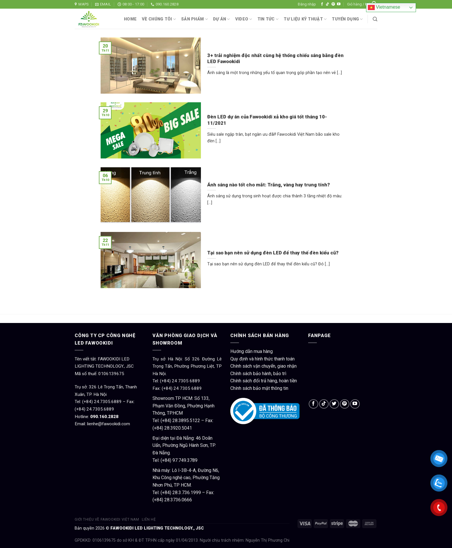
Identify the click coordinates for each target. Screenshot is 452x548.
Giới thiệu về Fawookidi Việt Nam (107, 519)
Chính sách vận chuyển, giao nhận (263, 366)
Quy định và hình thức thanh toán (262, 359)
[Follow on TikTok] (327, 4)
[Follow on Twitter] (334, 404)
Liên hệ (149, 519)
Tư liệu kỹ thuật (305, 19)
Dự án (221, 19)
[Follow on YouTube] (338, 4)
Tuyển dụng (347, 19)
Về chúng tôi (159, 19)
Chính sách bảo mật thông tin (259, 388)
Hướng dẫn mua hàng (251, 351)
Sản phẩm (194, 19)
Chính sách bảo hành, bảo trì (258, 373)
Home (130, 19)
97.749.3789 (184, 460)
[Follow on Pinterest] (333, 4)
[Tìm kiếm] (375, 19)
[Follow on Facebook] (322, 4)
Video (243, 19)
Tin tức (268, 19)
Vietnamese (384, 7)
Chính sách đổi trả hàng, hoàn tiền (263, 380)
